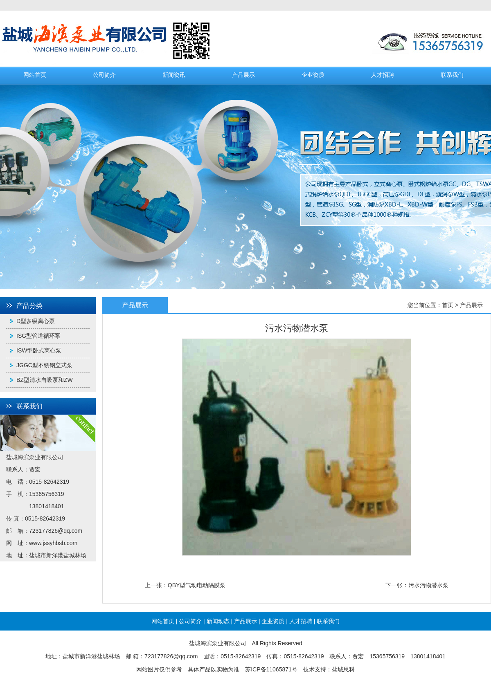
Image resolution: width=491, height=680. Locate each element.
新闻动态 (218, 621)
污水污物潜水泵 (428, 585)
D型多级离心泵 (35, 321)
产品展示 (243, 75)
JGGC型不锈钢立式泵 (44, 365)
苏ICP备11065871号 (271, 669)
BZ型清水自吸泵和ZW (44, 380)
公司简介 (104, 75)
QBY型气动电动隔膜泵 (197, 585)
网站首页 (34, 75)
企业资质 (313, 75)
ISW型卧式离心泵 (38, 350)
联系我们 (452, 75)
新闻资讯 (173, 75)
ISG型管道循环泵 (38, 335)
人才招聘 (382, 75)
